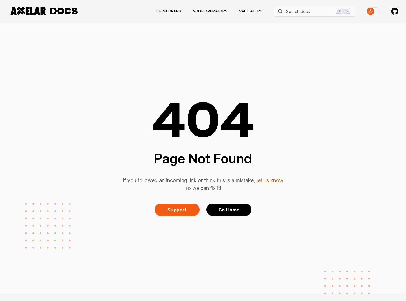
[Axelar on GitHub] (394, 11)
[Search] (314, 11)
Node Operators (210, 11)
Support (177, 210)
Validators (251, 11)
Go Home (229, 210)
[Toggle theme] (373, 11)
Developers (169, 11)
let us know (270, 180)
